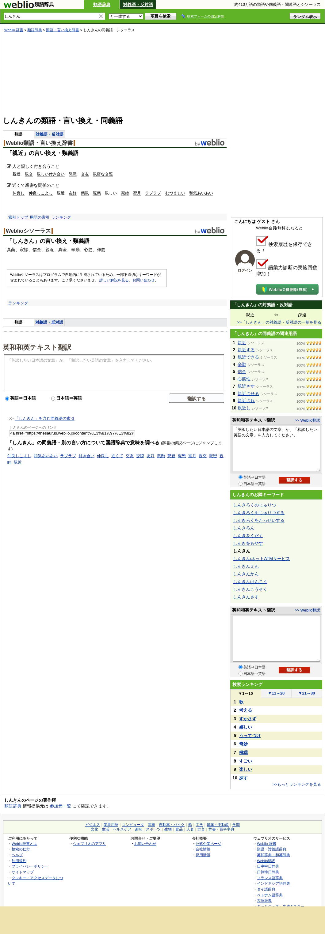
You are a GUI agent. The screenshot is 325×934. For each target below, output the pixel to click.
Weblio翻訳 (266, 861)
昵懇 (97, 193)
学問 (236, 825)
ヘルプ (17, 855)
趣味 (138, 829)
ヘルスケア (122, 829)
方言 (201, 829)
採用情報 (203, 855)
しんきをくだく (248, 535)
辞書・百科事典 (221, 829)
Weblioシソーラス (28, 231)
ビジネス (92, 825)
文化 (94, 829)
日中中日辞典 (268, 866)
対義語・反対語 (138, 4)
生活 (105, 829)
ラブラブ (153, 193)
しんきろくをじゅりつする (259, 512)
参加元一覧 (60, 806)
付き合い (86, 456)
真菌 (11, 249)
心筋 (88, 249)
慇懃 (73, 174)
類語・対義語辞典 (271, 849)
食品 (179, 829)
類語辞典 (101, 4)
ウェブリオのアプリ (89, 843)
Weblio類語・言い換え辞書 (39, 143)
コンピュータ (133, 825)
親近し (244, 407)
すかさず (247, 718)
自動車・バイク (172, 825)
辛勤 (242, 364)
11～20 (276, 693)
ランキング (61, 217)
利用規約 (19, 861)
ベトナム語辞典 (270, 895)
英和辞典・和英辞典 (273, 855)
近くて (117, 456)
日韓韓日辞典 (268, 872)
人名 (190, 829)
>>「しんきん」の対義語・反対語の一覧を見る (279, 322)
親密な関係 (36, 185)
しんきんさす (246, 596)
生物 (168, 829)
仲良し (19, 193)
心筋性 (244, 378)
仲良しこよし (41, 193)
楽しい (245, 769)
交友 (85, 174)
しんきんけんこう (250, 581)
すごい (245, 761)
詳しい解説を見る (114, 280)
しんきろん (243, 527)
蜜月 (137, 193)
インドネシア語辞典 (273, 883)
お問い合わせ (143, 280)
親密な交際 (103, 174)
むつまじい (175, 193)
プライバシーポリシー (30, 866)
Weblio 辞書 (13, 30)
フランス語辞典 (270, 878)
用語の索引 (40, 217)
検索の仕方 (21, 849)
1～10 (245, 693)
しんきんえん (246, 566)
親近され (246, 400)
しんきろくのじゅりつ (254, 505)
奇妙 (243, 743)
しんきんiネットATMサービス (261, 558)
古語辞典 (264, 900)
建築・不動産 (218, 825)
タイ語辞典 (266, 889)
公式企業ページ (208, 843)
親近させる (248, 393)
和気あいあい (201, 193)
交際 (140, 456)
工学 (199, 825)
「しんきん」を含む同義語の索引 (45, 418)
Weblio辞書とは (24, 843)
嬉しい (245, 727)
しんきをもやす (248, 543)
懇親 (85, 193)
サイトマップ (23, 872)
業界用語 (111, 825)
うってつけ (250, 735)
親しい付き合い (51, 174)
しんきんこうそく (250, 589)
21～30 (306, 693)
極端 (243, 752)
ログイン (245, 270)
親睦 (125, 193)
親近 (49, 249)
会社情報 (203, 849)
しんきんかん (246, 573)
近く (16, 185)
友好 (73, 193)
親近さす (246, 386)
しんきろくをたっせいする (259, 520)
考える (245, 710)
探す (243, 777)
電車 (151, 825)
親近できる (248, 357)
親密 (213, 456)
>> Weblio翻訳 (307, 420)
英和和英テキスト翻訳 (37, 347)
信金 (242, 371)
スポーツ (153, 829)
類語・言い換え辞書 (62, 30)
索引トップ (18, 217)
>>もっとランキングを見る (297, 784)
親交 (29, 174)
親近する (246, 349)
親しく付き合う (36, 166)
